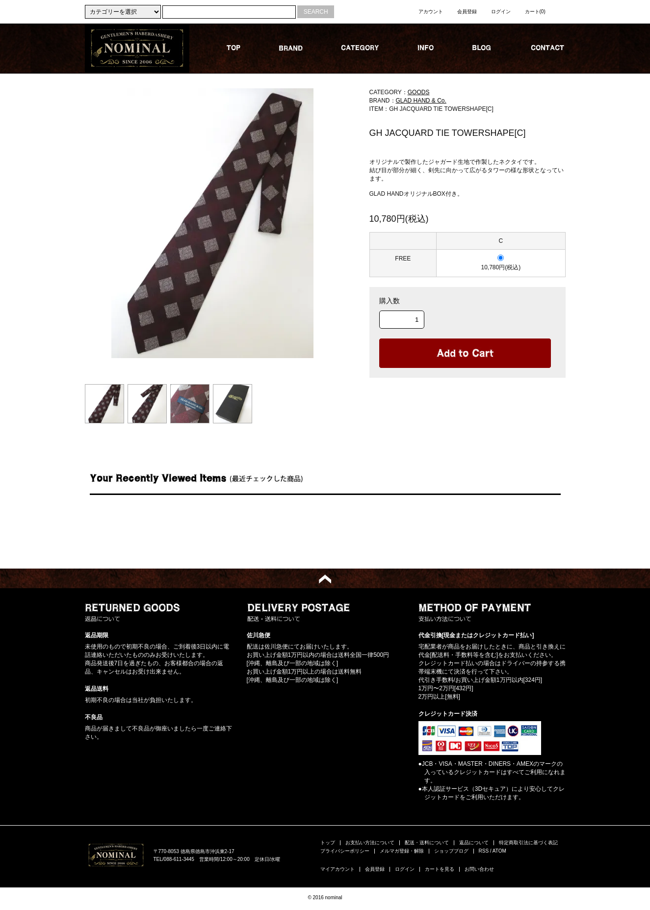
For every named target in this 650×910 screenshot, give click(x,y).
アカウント (430, 11)
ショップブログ (451, 851)
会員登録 (467, 11)
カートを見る (439, 869)
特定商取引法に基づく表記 (528, 842)
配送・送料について (427, 842)
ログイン (501, 11)
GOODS (419, 92)
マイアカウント (337, 869)
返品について (474, 842)
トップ (327, 842)
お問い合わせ (479, 869)
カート (535, 11)
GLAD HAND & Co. (421, 100)
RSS (484, 851)
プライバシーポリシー (344, 851)
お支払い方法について (369, 842)
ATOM (499, 851)
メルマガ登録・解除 (402, 851)
